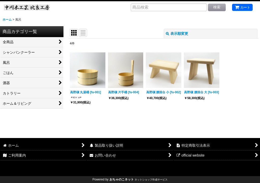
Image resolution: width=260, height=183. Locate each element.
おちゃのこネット (121, 179)
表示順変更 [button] (177, 34)
